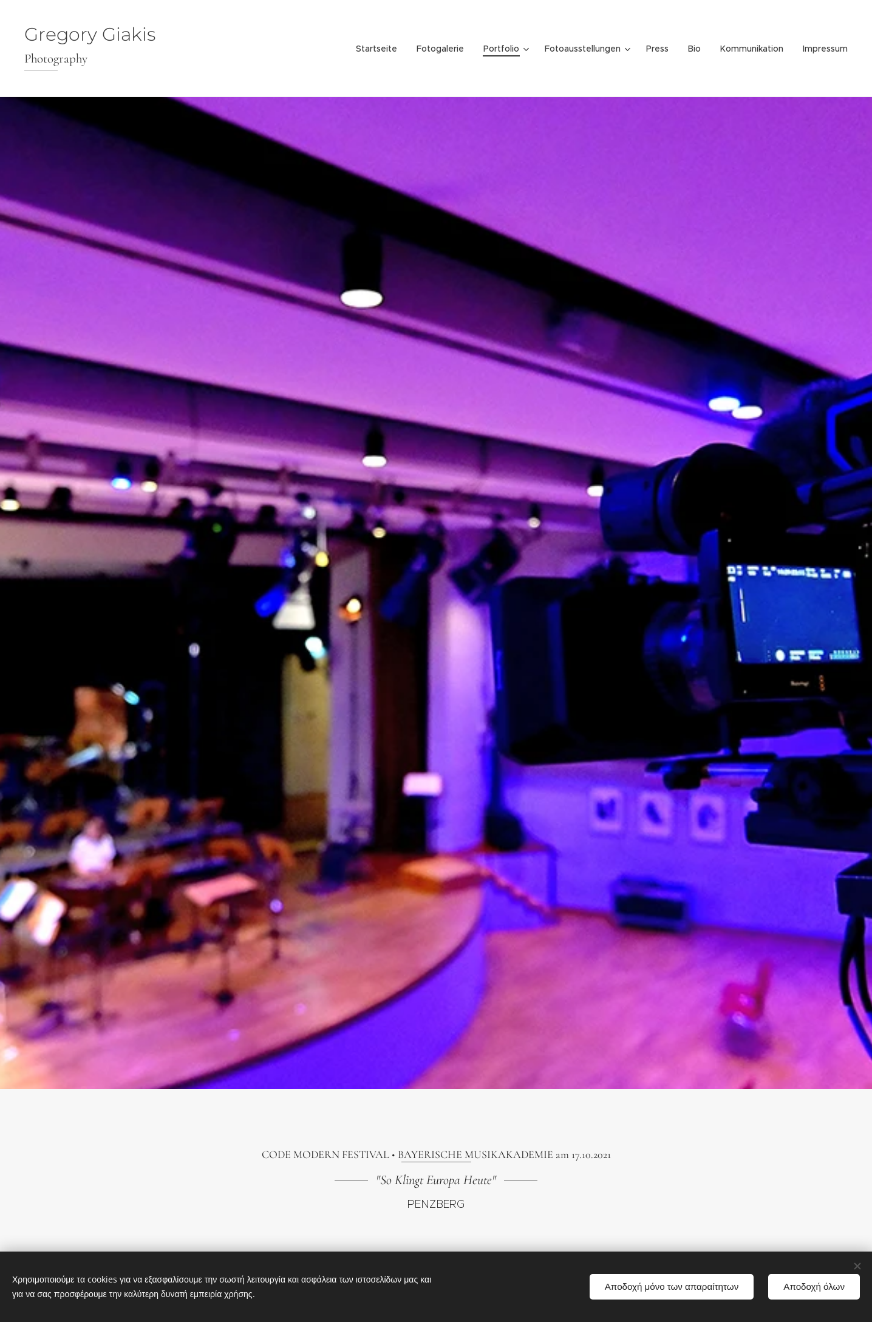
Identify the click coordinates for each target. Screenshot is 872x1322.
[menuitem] (380, 48)
